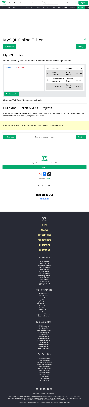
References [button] (24, 3)
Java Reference (43, 312)
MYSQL (80, 7)
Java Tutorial (44, 280)
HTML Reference (43, 294)
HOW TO (29, 7)
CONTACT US (44, 250)
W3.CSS (37, 7)
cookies (53, 399)
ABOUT (43, 393)
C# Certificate (44, 378)
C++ (48, 7)
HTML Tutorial (44, 262)
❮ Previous (9, 46)
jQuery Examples (43, 348)
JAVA (14, 7)
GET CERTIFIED (44, 235)
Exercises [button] (35, 3)
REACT (72, 7)
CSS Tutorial (44, 264)
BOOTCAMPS (44, 245)
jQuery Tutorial (44, 284)
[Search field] (50, 3)
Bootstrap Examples (43, 340)
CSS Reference (43, 296)
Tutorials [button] (13, 3)
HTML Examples (43, 326)
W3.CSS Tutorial (44, 274)
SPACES (44, 230)
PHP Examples (43, 342)
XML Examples (43, 346)
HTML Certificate (44, 358)
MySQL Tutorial (48, 125)
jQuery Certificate (44, 372)
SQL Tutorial (44, 270)
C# (54, 7)
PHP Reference (43, 308)
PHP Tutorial (44, 278)
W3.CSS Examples (43, 338)
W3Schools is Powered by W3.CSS (60, 402)
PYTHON (7, 7)
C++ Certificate (45, 376)
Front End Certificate (44, 364)
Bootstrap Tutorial (44, 276)
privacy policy (61, 399)
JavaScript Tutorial (44, 266)
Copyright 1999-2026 (24, 402)
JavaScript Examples (43, 330)
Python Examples (43, 336)
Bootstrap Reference (43, 306)
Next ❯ (81, 46)
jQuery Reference (43, 316)
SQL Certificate (44, 366)
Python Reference (43, 302)
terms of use (47, 399)
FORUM (36, 393)
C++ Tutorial (44, 282)
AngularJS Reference (43, 314)
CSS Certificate (44, 360)
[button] (57, 3)
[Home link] (4, 2)
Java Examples (43, 344)
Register (48, 178)
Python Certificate (44, 368)
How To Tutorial (44, 268)
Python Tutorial (44, 272)
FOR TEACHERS (44, 240)
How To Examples (43, 332)
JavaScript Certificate (44, 362)
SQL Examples (43, 334)
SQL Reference (44, 300)
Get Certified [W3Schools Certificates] (71, 3)
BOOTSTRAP (62, 7)
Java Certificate (44, 374)
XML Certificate (44, 380)
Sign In (44, 167)
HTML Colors (43, 310)
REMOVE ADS (44, 199)
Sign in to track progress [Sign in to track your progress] (44, 137)
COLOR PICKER (44, 186)
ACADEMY (51, 393)
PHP (21, 7)
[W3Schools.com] (44, 219)
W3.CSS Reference (43, 304)
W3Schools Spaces (68, 113)
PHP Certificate (44, 370)
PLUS (44, 225)
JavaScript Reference (43, 298)
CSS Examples (43, 328)
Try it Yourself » (11, 94)
